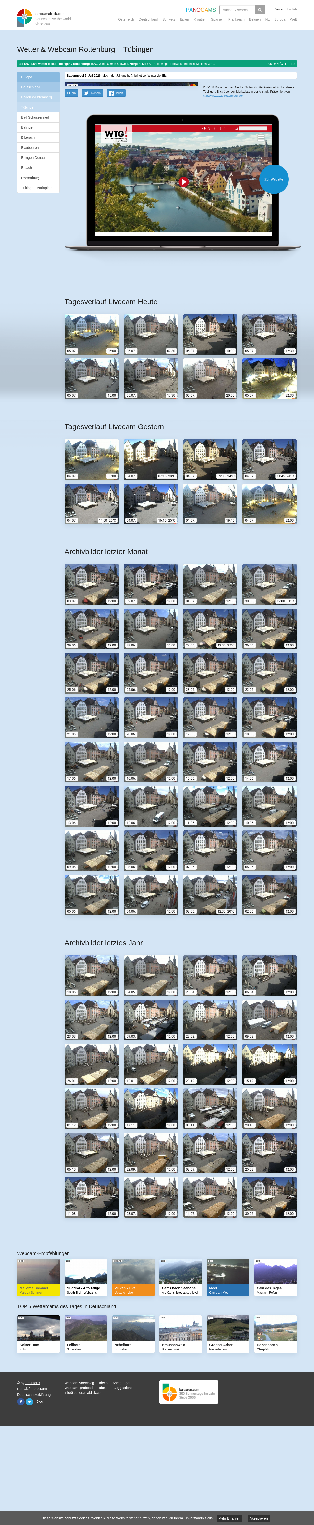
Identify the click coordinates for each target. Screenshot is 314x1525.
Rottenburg (30, 178)
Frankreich (236, 19)
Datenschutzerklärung (34, 1491)
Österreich (126, 19)
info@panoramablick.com (84, 1489)
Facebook (21, 1497)
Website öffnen (174, 275)
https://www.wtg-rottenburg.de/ (223, 179)
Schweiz (168, 19)
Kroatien (200, 19)
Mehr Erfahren (229, 1518)
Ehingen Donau (33, 158)
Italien (184, 19)
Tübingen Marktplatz (36, 188)
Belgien (255, 19)
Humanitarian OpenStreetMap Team (278, 164)
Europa (279, 19)
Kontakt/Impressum (32, 1485)
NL (267, 19)
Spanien (217, 19)
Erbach (26, 168)
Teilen (119, 189)
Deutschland (148, 19)
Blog (39, 1497)
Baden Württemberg (36, 97)
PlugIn (71, 189)
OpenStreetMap (235, 164)
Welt (293, 19)
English (292, 9)
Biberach (28, 137)
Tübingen (28, 107)
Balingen (28, 127)
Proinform (32, 1479)
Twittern (95, 189)
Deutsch (279, 9)
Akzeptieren (259, 1518)
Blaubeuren (30, 148)
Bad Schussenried (35, 117)
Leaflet (219, 164)
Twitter (29, 1497)
